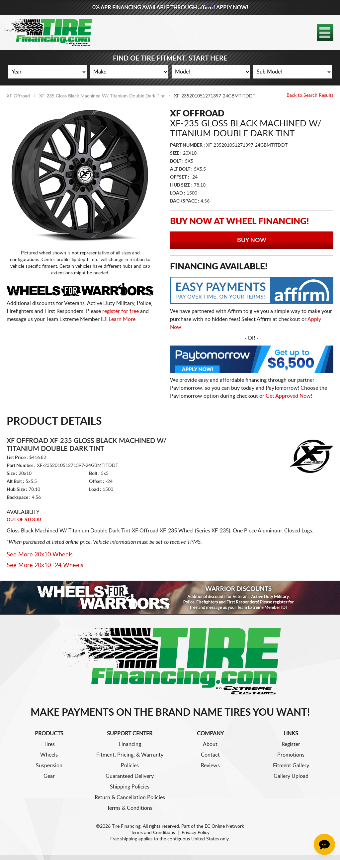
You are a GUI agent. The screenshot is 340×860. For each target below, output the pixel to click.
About (210, 744)
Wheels (49, 755)
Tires (49, 744)
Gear (49, 776)
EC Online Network (224, 826)
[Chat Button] (324, 844)
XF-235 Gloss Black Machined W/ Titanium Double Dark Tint (102, 96)
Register (291, 744)
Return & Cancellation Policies (130, 797)
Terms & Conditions (129, 808)
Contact (210, 755)
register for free (120, 311)
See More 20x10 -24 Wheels (45, 565)
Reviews (210, 765)
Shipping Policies (129, 786)
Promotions (290, 755)
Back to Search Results (310, 95)
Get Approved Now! (289, 396)
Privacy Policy (196, 832)
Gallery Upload (291, 776)
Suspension (49, 765)
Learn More (122, 319)
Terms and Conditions (153, 832)
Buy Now (251, 240)
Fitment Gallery (291, 765)
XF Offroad (18, 96)
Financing (130, 744)
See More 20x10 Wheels (40, 555)
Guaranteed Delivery (130, 776)
